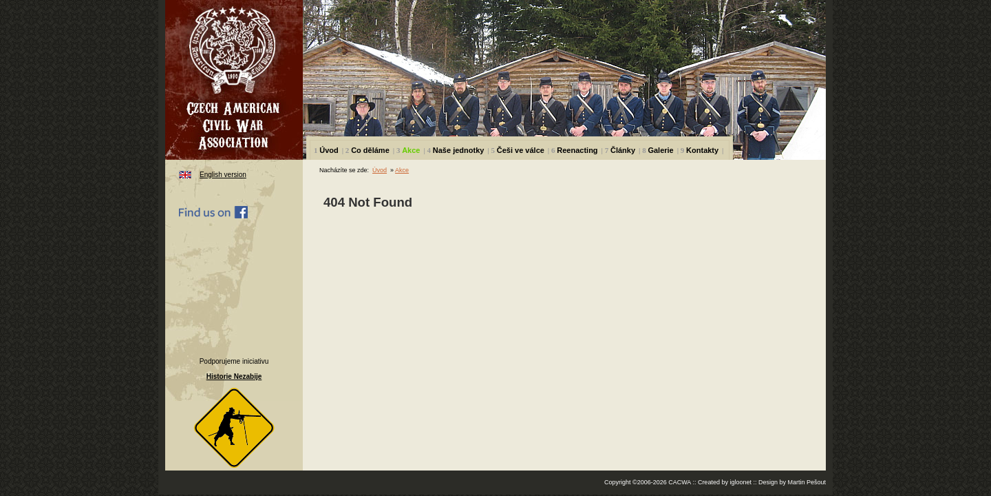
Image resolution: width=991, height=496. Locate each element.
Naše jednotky (458, 150)
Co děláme (370, 150)
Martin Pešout (806, 482)
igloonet (740, 482)
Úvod (329, 150)
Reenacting (577, 150)
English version (223, 174)
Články (622, 150)
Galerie (660, 150)
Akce (411, 150)
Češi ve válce (520, 150)
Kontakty (702, 150)
